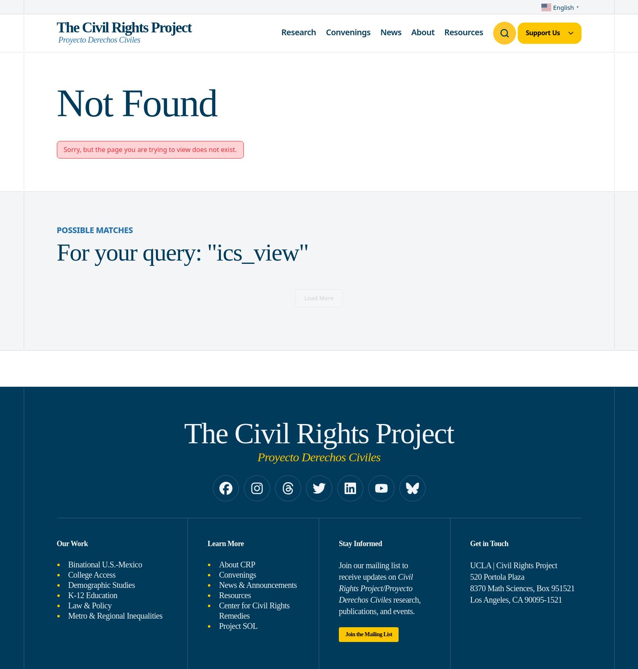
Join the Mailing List (368, 634)
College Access (92, 574)
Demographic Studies (101, 585)
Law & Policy (90, 605)
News (390, 32)
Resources (463, 32)
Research (298, 32)
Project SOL (238, 625)
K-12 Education (92, 595)
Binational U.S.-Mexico (105, 564)
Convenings (348, 32)
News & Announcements (258, 585)
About (423, 32)
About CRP (237, 564)
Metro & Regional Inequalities (115, 615)
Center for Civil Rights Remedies (254, 610)
